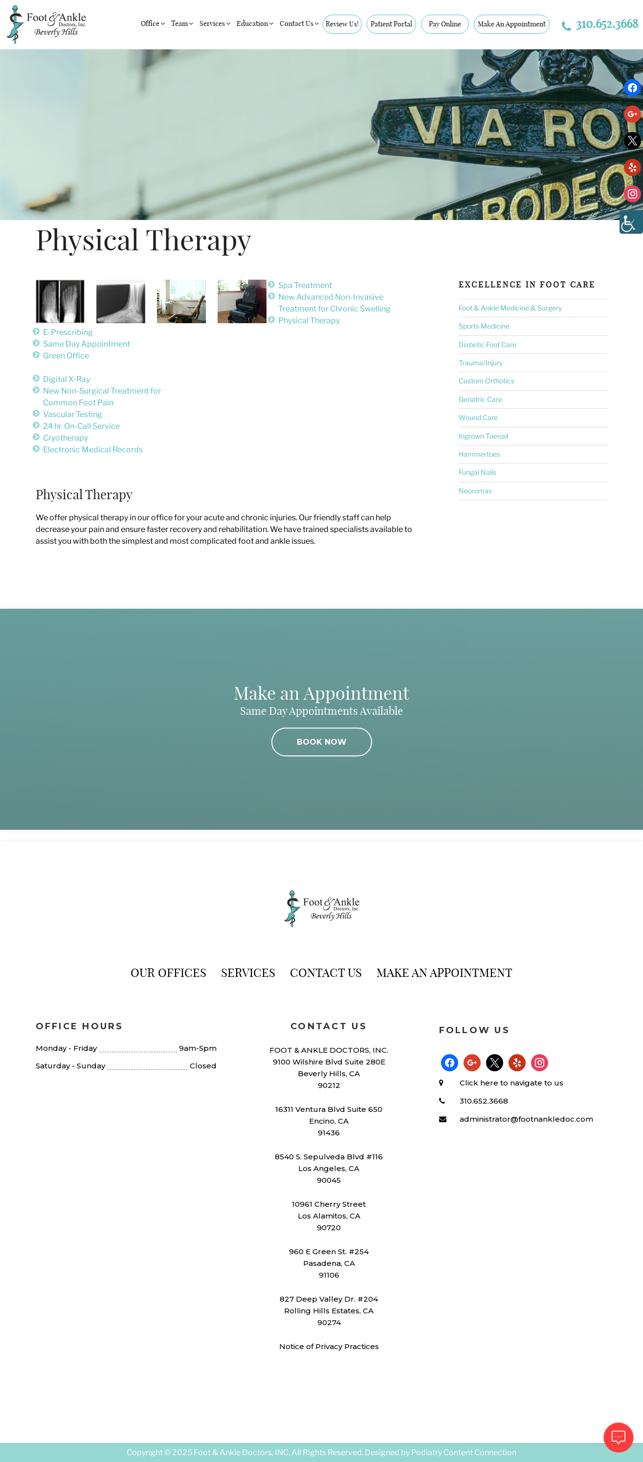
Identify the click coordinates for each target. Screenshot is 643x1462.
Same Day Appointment (86, 344)
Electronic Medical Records (93, 449)
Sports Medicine (484, 326)
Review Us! (342, 24)
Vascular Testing (72, 414)
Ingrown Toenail (483, 436)
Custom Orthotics (486, 381)
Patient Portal (391, 24)
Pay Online (445, 24)
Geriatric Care (480, 399)
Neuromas (475, 491)
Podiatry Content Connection (463, 1452)
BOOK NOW (322, 742)
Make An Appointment (512, 24)
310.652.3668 (600, 23)
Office (153, 23)
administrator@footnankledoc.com (526, 1119)
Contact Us (300, 23)
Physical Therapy (309, 320)
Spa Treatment (305, 285)
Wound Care (478, 417)
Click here (479, 1082)
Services (216, 23)
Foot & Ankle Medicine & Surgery (510, 308)
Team (183, 23)
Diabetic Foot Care (487, 344)
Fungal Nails (477, 472)
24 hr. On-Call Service (81, 426)
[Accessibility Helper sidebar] (631, 222)
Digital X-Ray (66, 379)
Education (256, 23)
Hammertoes (479, 454)
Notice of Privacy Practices (329, 1346)
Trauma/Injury (481, 362)
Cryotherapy (65, 438)
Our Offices (168, 972)
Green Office (66, 355)
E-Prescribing (68, 332)
